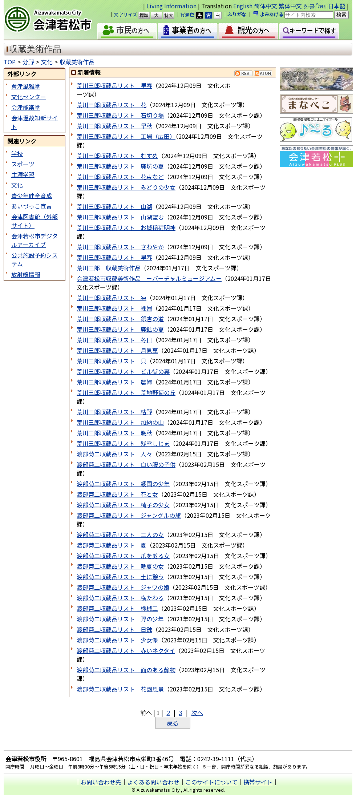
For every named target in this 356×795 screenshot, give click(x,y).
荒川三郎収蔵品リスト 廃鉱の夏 (120, 329)
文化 (47, 61)
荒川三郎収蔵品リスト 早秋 (114, 125)
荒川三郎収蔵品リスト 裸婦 (114, 308)
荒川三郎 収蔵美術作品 (109, 267)
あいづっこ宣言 (31, 206)
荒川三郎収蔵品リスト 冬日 (114, 339)
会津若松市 (54, 20)
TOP (10, 61)
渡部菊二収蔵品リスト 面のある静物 (126, 669)
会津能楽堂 (25, 107)
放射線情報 (25, 274)
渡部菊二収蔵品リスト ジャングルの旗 (129, 515)
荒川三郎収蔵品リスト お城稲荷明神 (126, 227)
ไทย (321, 5)
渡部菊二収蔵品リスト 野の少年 (120, 618)
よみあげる (271, 14)
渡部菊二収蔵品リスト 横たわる (120, 597)
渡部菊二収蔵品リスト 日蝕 (114, 629)
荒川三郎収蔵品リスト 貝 (111, 360)
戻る (172, 722)
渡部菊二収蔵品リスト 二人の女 (120, 534)
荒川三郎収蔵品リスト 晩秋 (114, 432)
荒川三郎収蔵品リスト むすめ (117, 155)
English (242, 5)
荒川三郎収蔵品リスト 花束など (120, 176)
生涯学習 (23, 174)
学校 (17, 153)
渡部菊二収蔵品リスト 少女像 (117, 639)
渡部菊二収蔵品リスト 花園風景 (120, 689)
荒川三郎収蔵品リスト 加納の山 (120, 422)
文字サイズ (125, 14)
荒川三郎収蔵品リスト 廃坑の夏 (120, 166)
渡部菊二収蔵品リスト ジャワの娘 (123, 587)
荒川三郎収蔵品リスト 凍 (111, 297)
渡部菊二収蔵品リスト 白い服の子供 (126, 464)
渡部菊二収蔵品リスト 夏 (111, 545)
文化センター (28, 96)
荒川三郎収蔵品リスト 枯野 (114, 411)
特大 (172, 15)
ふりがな (236, 14)
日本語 (336, 5)
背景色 (187, 14)
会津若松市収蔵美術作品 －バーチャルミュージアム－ (149, 278)
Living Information (171, 5)
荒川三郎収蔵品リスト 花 (111, 104)
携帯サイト (257, 782)
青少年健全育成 (31, 195)
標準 (147, 15)
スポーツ (23, 164)
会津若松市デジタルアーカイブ (34, 240)
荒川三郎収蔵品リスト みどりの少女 (126, 187)
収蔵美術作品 (77, 61)
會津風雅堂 (25, 86)
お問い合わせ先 (101, 782)
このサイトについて (211, 782)
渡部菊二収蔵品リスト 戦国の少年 (123, 483)
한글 (309, 5)
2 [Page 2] (168, 712)
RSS (243, 73)
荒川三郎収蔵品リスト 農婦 (114, 382)
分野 (28, 61)
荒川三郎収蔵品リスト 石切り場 (120, 115)
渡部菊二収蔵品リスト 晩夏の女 (120, 566)
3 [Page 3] (180, 712)
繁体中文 (290, 5)
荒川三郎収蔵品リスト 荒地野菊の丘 (126, 392)
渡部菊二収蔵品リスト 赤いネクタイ (126, 650)
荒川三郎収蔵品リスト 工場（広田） (126, 136)
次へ (197, 712)
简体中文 (265, 5)
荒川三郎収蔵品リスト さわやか (120, 246)
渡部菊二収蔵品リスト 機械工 (117, 608)
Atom (263, 73)
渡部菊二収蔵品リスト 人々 (114, 453)
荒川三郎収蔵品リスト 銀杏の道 (120, 318)
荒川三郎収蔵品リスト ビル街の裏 (123, 371)
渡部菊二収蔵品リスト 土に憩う (120, 576)
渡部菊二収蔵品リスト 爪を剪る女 (123, 555)
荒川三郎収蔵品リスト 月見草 (117, 350)
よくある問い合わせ (153, 782)
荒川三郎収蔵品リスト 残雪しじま (123, 443)
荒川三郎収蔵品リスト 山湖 (114, 206)
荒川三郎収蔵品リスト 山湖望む (120, 217)
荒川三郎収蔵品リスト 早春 (114, 85)
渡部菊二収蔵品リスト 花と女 (117, 494)
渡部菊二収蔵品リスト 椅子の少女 (123, 504)
